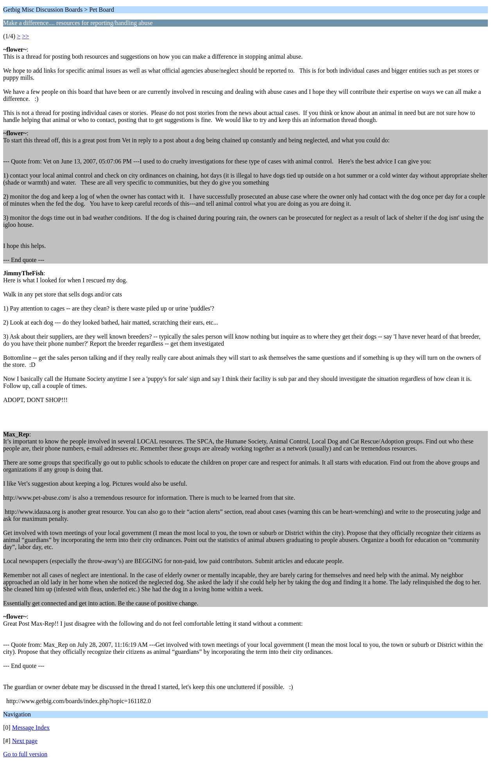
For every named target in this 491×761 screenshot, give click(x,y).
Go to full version (25, 754)
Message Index (31, 727)
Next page (25, 741)
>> (25, 36)
